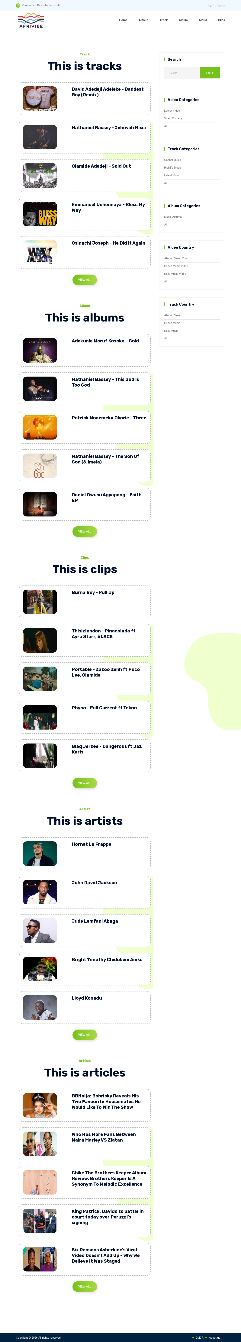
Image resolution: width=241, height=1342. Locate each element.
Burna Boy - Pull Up (93, 592)
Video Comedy (173, 118)
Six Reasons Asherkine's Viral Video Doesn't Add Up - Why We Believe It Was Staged (106, 1255)
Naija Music (171, 330)
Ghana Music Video (176, 266)
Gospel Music (172, 160)
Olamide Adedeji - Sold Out (101, 166)
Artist (203, 20)
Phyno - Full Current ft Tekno (104, 708)
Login (210, 5)
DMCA (200, 1337)
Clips (221, 20)
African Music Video (176, 258)
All (165, 126)
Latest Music (172, 175)
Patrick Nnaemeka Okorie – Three (109, 417)
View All (84, 280)
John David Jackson (94, 882)
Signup (221, 5)
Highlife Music (173, 167)
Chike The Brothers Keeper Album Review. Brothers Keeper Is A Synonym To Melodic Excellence (109, 1178)
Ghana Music (172, 323)
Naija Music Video (175, 273)
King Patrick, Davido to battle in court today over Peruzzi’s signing (108, 1217)
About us (214, 1337)
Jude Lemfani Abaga (95, 921)
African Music (172, 315)
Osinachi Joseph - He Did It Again (108, 243)
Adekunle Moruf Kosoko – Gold (105, 341)
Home (123, 20)
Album (183, 20)
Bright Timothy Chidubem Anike (107, 959)
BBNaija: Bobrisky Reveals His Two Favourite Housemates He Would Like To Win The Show (106, 1101)
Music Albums (173, 217)
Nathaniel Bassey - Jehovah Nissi (109, 127)
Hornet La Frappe (91, 844)
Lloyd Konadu (87, 998)
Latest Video (172, 110)
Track (163, 20)
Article (143, 20)
